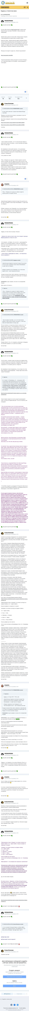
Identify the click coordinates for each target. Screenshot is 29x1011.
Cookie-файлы (22, 1008)
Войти (14, 985)
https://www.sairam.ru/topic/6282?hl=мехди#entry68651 (12, 122)
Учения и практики (13, 16)
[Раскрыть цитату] (3, 108)
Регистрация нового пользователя (14, 976)
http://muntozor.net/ (15, 29)
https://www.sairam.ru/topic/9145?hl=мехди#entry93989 (12, 124)
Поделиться (7, 994)
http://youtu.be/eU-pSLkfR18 (7, 55)
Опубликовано (11, 22)
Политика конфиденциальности (10, 1008)
